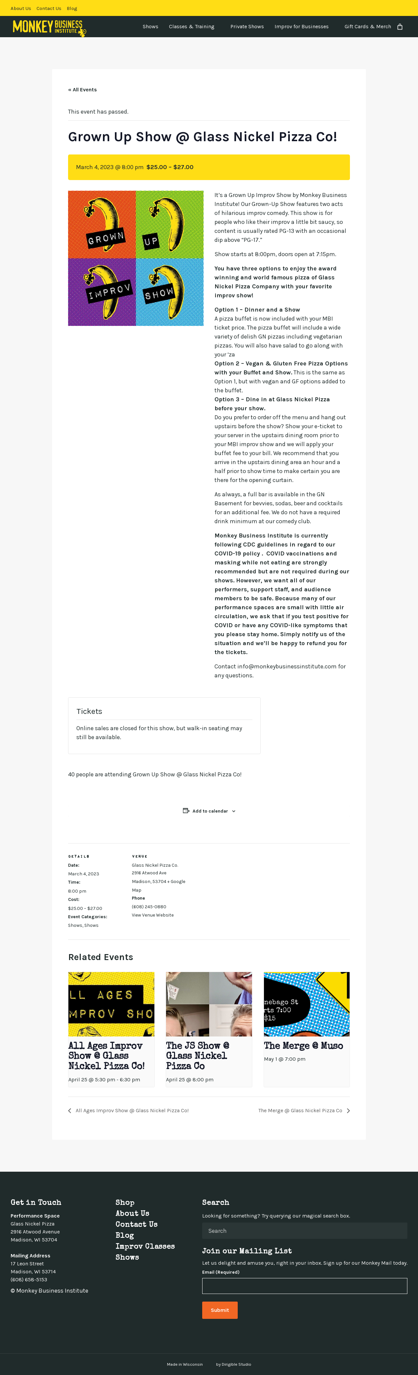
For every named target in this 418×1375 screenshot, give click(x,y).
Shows (150, 26)
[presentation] (111, 1004)
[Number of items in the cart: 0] (399, 26)
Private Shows (247, 26)
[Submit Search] (399, 1230)
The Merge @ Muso (303, 1046)
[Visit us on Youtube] (404, 8)
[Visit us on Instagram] (388, 8)
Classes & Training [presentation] (191, 26)
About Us (21, 8)
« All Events (82, 89)
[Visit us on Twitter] (380, 8)
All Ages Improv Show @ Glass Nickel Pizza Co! (106, 1057)
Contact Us (49, 8)
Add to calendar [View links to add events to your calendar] (210, 811)
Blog (72, 8)
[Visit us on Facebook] (373, 8)
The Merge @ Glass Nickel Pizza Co (301, 1110)
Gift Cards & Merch (368, 26)
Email (221, 1272)
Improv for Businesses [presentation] (302, 26)
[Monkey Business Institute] (50, 29)
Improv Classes (145, 1247)
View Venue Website (153, 915)
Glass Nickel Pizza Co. (155, 865)
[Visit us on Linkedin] (396, 8)
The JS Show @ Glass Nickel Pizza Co (197, 1057)
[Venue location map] (231, 889)
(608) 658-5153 (29, 1279)
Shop (125, 1203)
